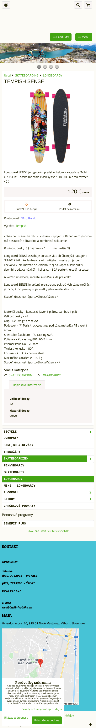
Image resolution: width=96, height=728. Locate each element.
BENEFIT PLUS (15, 523)
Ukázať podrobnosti (16, 717)
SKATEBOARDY (14, 472)
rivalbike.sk (9, 561)
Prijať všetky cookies (46, 720)
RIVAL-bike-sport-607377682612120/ (48, 531)
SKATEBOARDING (20, 375)
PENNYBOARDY (14, 465)
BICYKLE (49, 432)
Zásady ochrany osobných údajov (42, 709)
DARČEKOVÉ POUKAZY (19, 506)
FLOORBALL (49, 492)
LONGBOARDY (51, 375)
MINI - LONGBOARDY (19, 486)
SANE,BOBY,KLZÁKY (18, 445)
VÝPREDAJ (11, 438)
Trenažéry (12, 452)
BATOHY (49, 499)
